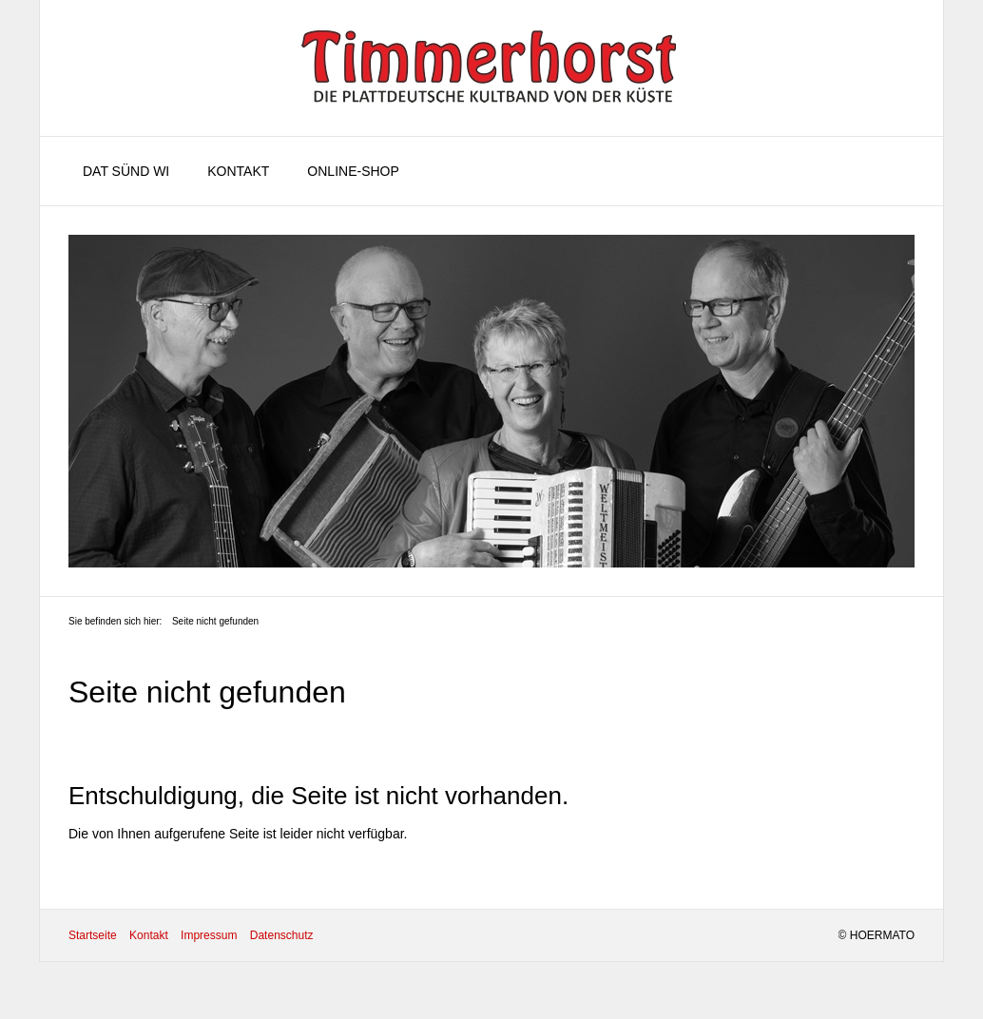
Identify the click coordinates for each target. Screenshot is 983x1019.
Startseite (92, 935)
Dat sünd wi (126, 171)
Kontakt (238, 171)
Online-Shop (352, 171)
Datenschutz (282, 935)
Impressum (209, 935)
